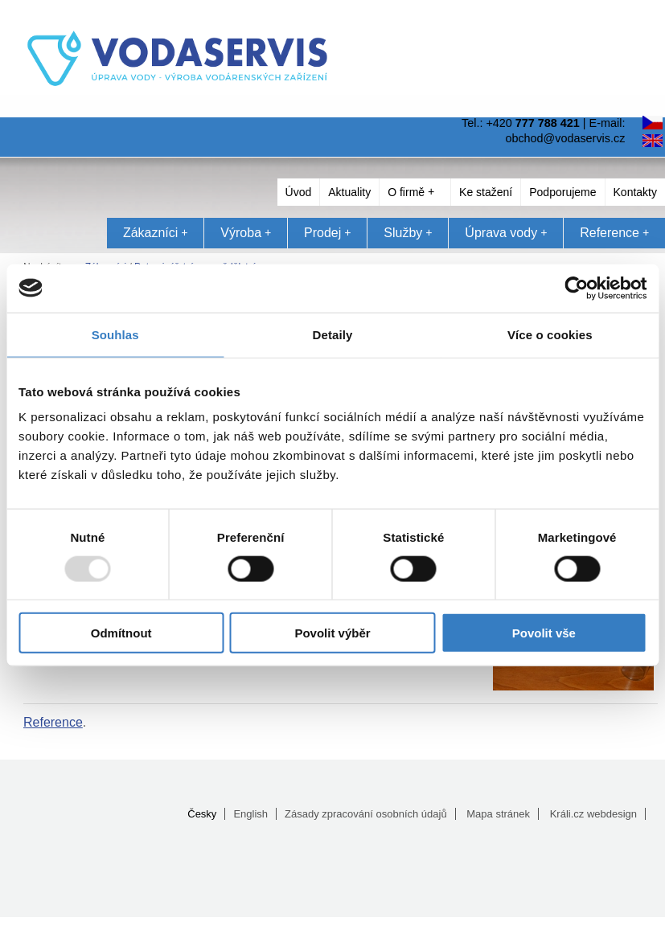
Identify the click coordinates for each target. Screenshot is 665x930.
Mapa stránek (498, 814)
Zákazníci (155, 233)
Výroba (245, 233)
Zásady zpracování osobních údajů (366, 814)
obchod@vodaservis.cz (565, 138)
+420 (532, 123)
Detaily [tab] (333, 334)
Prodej (327, 233)
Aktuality (349, 192)
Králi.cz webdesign (593, 814)
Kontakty (635, 192)
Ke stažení (485, 192)
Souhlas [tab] (115, 334)
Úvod (298, 192)
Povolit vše (544, 633)
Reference (614, 233)
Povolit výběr (332, 633)
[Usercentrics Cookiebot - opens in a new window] (576, 288)
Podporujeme (562, 192)
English (250, 814)
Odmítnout (121, 633)
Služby (408, 233)
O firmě (411, 192)
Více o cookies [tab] (550, 334)
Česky (201, 814)
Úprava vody (506, 233)
